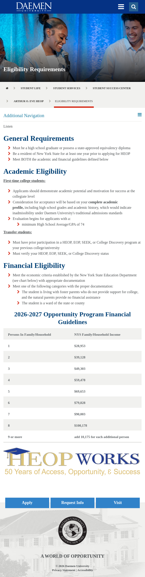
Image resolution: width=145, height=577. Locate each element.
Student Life (31, 88)
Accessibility (85, 570)
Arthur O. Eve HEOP (29, 101)
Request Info (72, 502)
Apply (27, 502)
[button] (121, 6)
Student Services (66, 88)
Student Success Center (112, 88)
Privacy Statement (63, 570)
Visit (118, 502)
